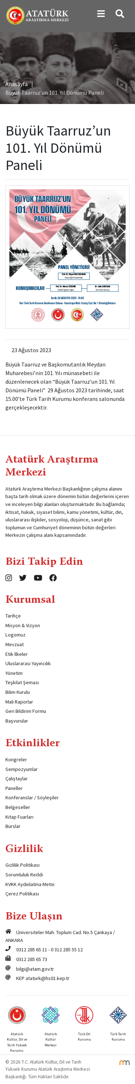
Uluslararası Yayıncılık (28, 663)
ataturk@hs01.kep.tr (47, 978)
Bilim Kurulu (17, 692)
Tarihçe (13, 615)
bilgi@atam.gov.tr (35, 969)
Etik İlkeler (16, 654)
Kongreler (16, 759)
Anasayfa (16, 83)
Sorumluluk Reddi (24, 874)
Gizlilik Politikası (22, 865)
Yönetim (14, 673)
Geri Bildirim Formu (25, 711)
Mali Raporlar (19, 702)
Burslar (13, 826)
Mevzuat (14, 644)
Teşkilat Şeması (22, 682)
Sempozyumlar (21, 769)
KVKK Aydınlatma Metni (29, 884)
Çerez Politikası (22, 893)
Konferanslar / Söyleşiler (32, 797)
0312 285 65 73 (31, 959)
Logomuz (15, 634)
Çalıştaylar (16, 778)
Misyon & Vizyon (22, 625)
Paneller (14, 788)
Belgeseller (17, 807)
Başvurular (16, 721)
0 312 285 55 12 (67, 949)
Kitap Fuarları (19, 817)
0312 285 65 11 (31, 949)
